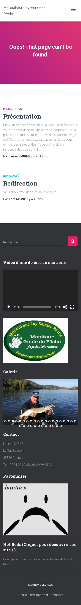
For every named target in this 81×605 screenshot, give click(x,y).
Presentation (12, 108)
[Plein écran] (72, 307)
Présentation (22, 116)
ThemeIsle (56, 595)
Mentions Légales (40, 584)
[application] (40, 290)
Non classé (11, 175)
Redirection (20, 183)
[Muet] (65, 307)
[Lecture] (9, 307)
